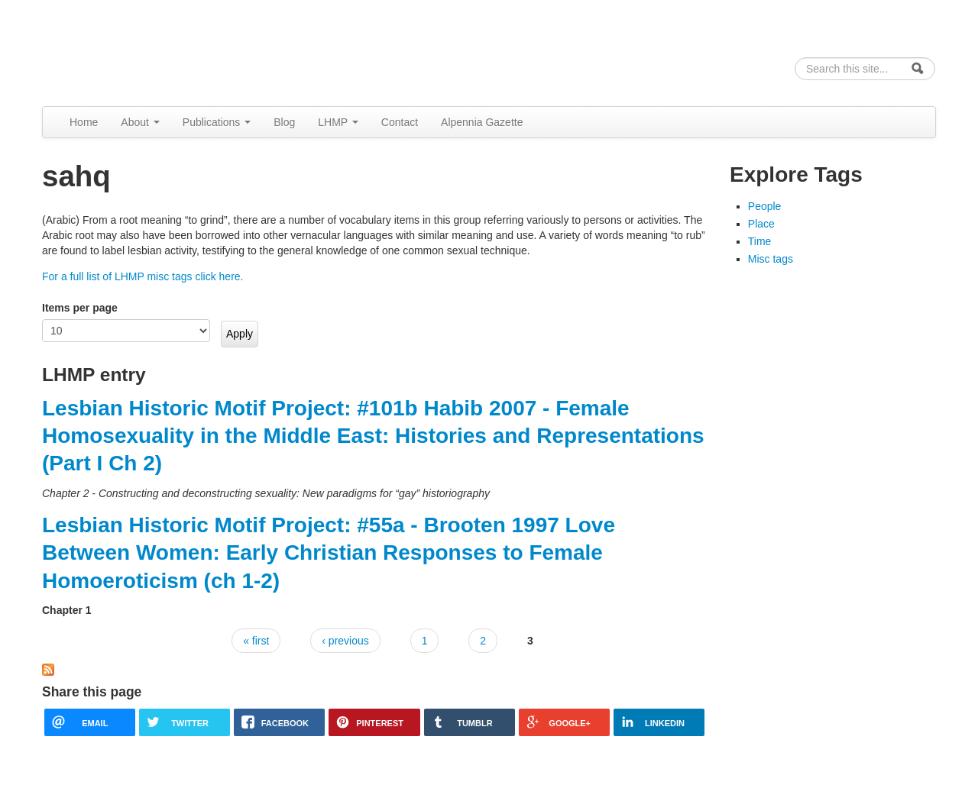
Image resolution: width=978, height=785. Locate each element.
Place (761, 224)
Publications (217, 122)
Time (760, 241)
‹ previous (345, 641)
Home (84, 122)
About (140, 122)
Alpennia (121, 50)
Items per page (80, 308)
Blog (284, 122)
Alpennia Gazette (482, 122)
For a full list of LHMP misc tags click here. (142, 276)
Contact (399, 122)
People (765, 206)
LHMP (338, 122)
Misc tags (770, 259)
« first (256, 641)
